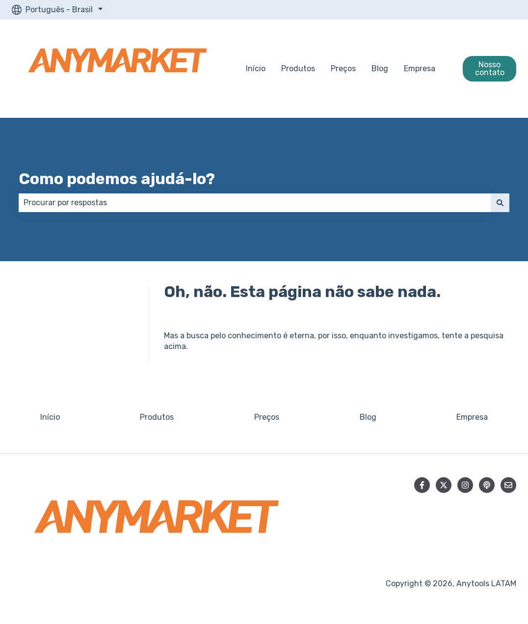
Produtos (298, 68)
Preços (343, 68)
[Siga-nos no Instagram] (465, 485)
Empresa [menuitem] (472, 417)
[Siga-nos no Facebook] (422, 485)
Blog (379, 68)
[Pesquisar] (500, 202)
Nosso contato (489, 68)
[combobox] (255, 202)
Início (255, 68)
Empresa (419, 68)
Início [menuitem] (50, 417)
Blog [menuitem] (368, 417)
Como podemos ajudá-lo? (117, 178)
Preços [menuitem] (266, 417)
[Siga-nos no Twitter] (443, 485)
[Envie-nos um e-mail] (508, 485)
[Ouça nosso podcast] (487, 485)
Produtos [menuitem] (157, 417)
